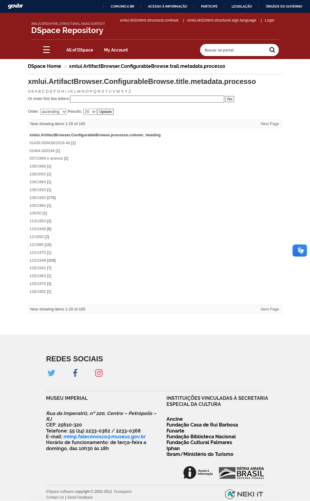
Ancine (175, 419)
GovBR (15, 6)
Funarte (175, 431)
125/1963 (37, 276)
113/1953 (37, 221)
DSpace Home (44, 66)
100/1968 (37, 166)
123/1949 (37, 260)
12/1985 (36, 244)
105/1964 (37, 205)
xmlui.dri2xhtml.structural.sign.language (221, 20)
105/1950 (37, 197)
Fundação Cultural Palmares (199, 442)
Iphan (173, 448)
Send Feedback (80, 497)
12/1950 (36, 236)
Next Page (270, 123)
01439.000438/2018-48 (49, 143)
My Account (116, 50)
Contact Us (55, 497)
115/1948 (37, 229)
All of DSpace (79, 50)
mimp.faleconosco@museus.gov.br (105, 437)
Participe (209, 6)
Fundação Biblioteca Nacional (201, 437)
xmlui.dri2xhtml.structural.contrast (149, 20)
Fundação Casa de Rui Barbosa (202, 425)
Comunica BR (122, 6)
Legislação (242, 6)
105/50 (35, 213)
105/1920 (37, 189)
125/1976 (37, 283)
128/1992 (37, 291)
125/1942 (37, 268)
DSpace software (60, 491)
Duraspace (123, 491)
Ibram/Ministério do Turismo (200, 454)
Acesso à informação (167, 6)
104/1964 (37, 182)
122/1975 (37, 252)
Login (270, 20)
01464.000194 (41, 150)
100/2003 (37, 174)
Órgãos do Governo (284, 6)
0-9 (31, 91)
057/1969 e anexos (46, 158)
